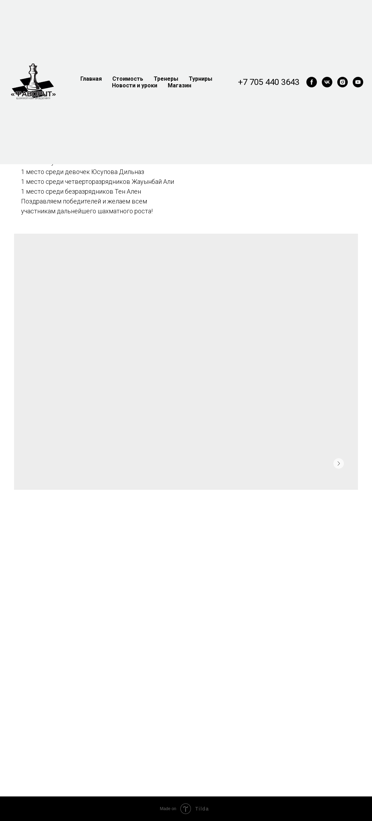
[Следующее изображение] (338, 463)
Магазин (179, 85)
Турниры (200, 78)
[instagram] (342, 82)
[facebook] (311, 82)
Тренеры (166, 78)
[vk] (327, 82)
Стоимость (127, 78)
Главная (91, 78)
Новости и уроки (134, 85)
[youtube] (358, 82)
